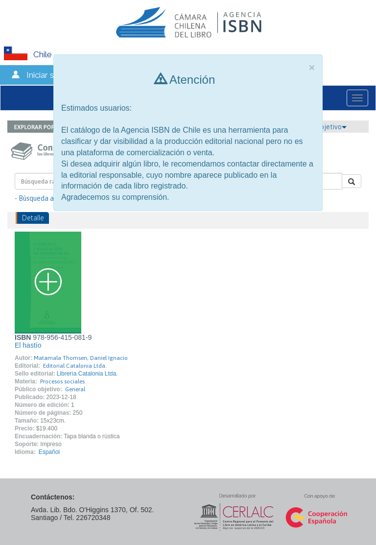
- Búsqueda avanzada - (49, 198)
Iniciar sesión (50, 75)
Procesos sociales (62, 381)
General (75, 389)
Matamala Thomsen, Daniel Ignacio (81, 358)
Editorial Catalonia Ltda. (75, 365)
